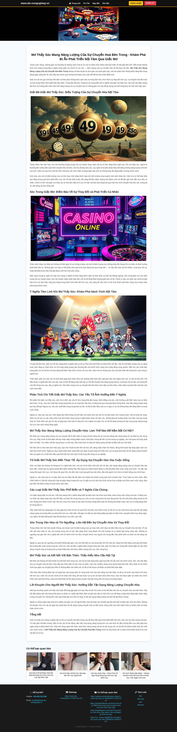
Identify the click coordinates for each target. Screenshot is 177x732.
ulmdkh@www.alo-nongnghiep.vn (38, 701)
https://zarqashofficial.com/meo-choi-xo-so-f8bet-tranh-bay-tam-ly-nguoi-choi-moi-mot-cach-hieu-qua (105, 705)
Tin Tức (86, 3)
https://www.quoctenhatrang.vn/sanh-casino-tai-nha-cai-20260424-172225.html (106, 698)
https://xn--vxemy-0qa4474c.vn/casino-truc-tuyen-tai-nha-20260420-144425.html (105, 719)
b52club (140, 705)
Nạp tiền (96, 3)
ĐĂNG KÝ (150, 3)
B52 (140, 696)
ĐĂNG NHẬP (136, 3)
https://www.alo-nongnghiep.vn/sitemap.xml (71, 697)
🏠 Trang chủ (74, 3)
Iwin (140, 702)
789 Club (140, 699)
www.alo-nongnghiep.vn (35, 3)
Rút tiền (105, 3)
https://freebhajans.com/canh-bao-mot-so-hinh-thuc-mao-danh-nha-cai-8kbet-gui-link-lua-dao (105, 712)
